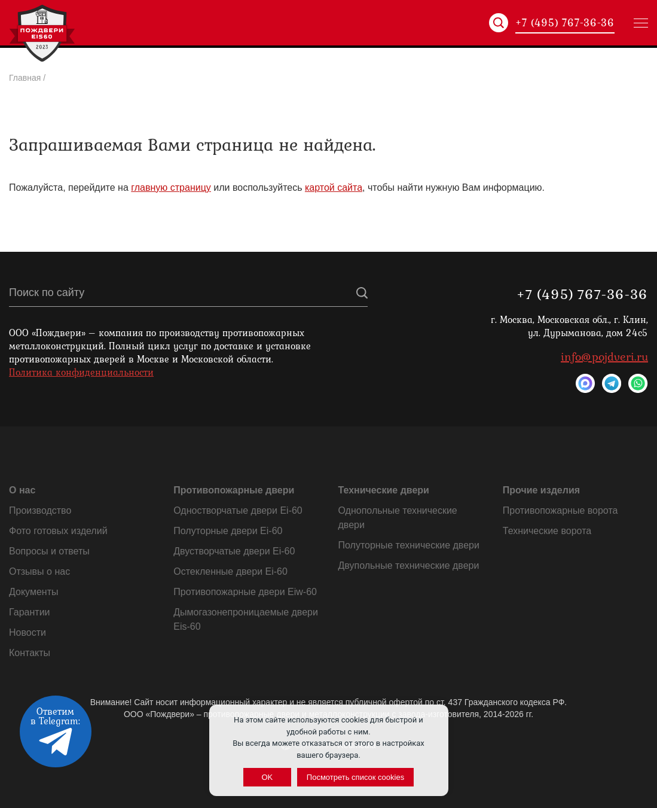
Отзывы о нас (39, 571)
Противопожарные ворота (560, 510)
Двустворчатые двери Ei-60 (234, 551)
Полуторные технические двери (408, 545)
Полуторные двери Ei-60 (227, 531)
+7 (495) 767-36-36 (565, 23)
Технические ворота (547, 531)
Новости (27, 632)
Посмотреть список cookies (355, 777)
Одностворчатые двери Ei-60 (237, 510)
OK (267, 777)
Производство (40, 510)
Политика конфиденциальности (81, 372)
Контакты (29, 653)
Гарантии (29, 612)
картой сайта (333, 187)
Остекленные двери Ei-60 (230, 571)
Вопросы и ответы (49, 551)
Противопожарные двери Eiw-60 (245, 592)
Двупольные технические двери (408, 565)
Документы (33, 592)
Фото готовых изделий (58, 531)
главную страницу (171, 187)
